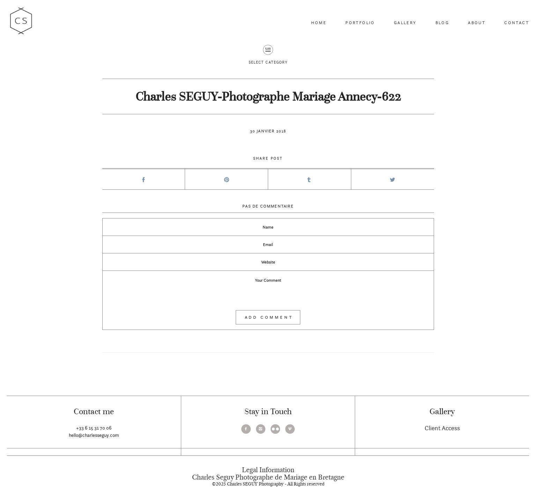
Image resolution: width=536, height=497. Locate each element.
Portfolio (360, 22)
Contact (516, 22)
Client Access (442, 428)
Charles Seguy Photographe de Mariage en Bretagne (268, 477)
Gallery (405, 22)
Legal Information (268, 470)
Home (319, 22)
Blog (442, 22)
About (476, 22)
